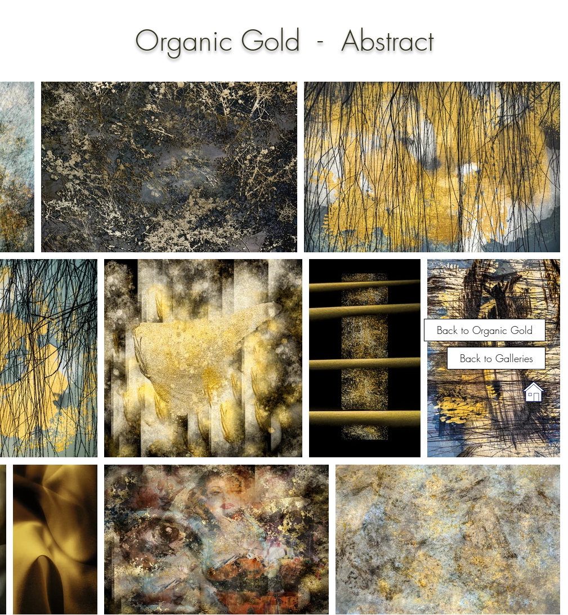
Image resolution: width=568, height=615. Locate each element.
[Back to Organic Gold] (484, 330)
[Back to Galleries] (496, 358)
